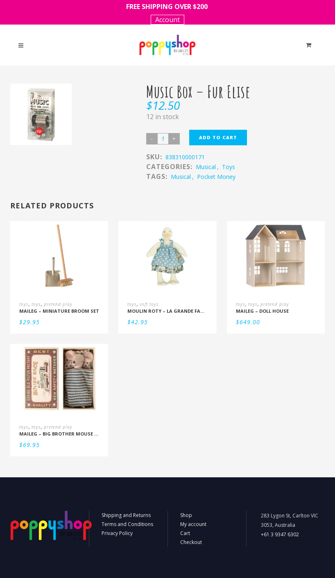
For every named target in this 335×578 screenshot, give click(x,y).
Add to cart (218, 137)
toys (228, 167)
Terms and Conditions (127, 524)
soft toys (149, 304)
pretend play (58, 304)
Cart (185, 533)
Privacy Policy (117, 533)
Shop (186, 515)
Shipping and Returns (126, 515)
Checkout (191, 542)
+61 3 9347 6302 (280, 534)
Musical (181, 177)
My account (193, 524)
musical (206, 167)
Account (167, 19)
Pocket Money (216, 177)
